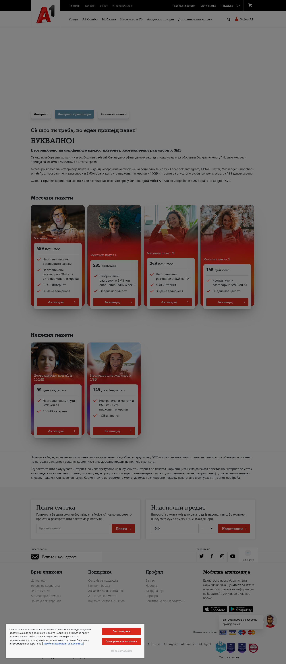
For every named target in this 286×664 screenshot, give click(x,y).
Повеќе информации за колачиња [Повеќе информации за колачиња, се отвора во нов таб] (63, 643)
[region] (75, 641)
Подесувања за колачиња (121, 641)
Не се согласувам (121, 651)
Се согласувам (121, 631)
